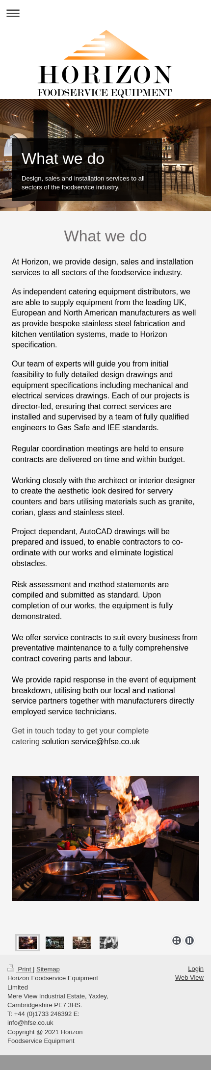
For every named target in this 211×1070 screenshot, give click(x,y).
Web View (189, 977)
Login (196, 968)
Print (20, 969)
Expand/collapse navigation (105, 13)
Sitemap (48, 969)
